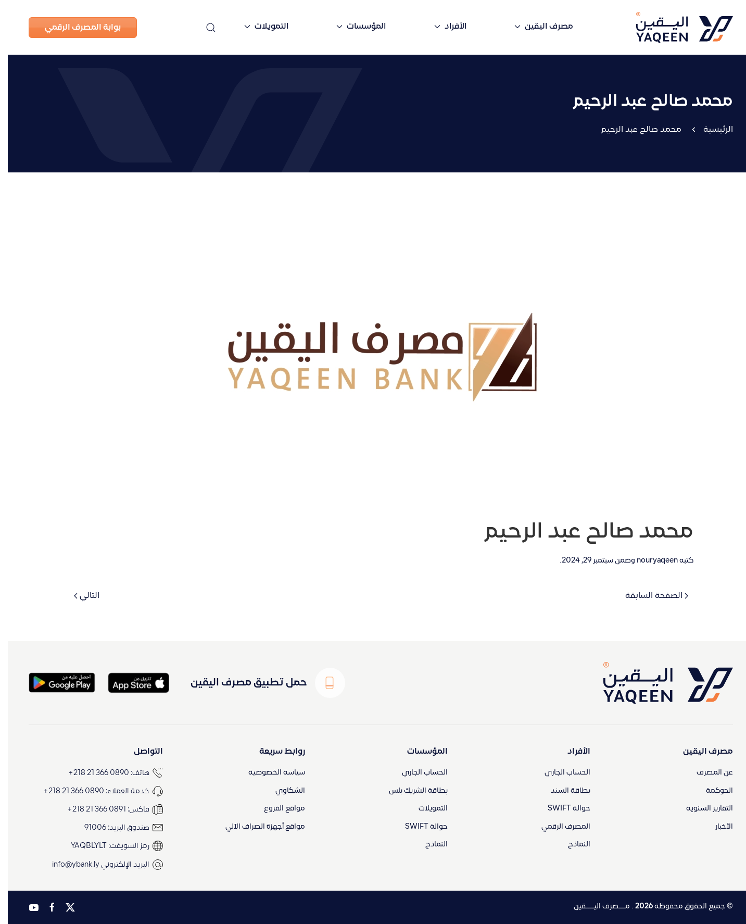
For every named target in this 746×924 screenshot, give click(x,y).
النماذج (571, 845)
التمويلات (425, 809)
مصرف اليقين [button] (536, 26)
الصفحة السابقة (648, 596)
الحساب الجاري (560, 773)
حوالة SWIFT (561, 809)
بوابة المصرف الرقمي (75, 27)
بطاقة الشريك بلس (410, 791)
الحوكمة (711, 791)
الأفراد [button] (442, 26)
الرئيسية (710, 130)
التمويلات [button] (258, 26)
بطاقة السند (563, 791)
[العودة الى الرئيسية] (659, 27)
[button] (203, 27)
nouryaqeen (649, 561)
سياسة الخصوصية (269, 773)
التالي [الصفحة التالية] (79, 596)
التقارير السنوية (701, 809)
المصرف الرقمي (558, 827)
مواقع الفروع (276, 809)
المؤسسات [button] (353, 26)
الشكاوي (282, 791)
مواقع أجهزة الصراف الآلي (257, 827)
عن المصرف (707, 773)
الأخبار (716, 827)
